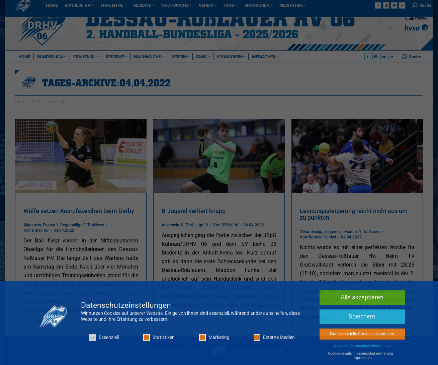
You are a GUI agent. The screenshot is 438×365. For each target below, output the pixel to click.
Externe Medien (274, 341)
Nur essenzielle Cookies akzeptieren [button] (362, 337)
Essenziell (104, 341)
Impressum (362, 361)
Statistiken (159, 341)
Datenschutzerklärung (375, 357)
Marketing (214, 341)
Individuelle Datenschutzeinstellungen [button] (362, 349)
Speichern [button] (362, 319)
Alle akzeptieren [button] (362, 300)
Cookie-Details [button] (340, 357)
